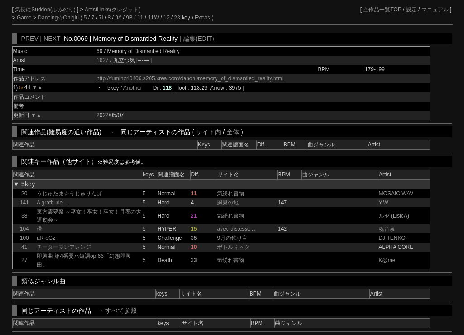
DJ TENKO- (393, 238)
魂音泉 (387, 229)
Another (132, 88)
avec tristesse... (236, 229)
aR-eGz (46, 238)
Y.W (383, 202)
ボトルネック (233, 247)
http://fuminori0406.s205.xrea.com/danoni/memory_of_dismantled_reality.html (190, 78)
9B (129, 18)
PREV (30, 38)
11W (153, 18)
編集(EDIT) (198, 38)
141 (24, 202)
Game (25, 18)
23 (177, 18)
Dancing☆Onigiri (59, 18)
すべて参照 (121, 310)
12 (166, 18)
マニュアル (435, 9)
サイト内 (208, 132)
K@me (387, 260)
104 (24, 229)
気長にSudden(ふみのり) (46, 9)
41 (24, 247)
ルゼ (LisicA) (394, 216)
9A (118, 18)
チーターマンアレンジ (64, 247)
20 (24, 193)
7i (101, 18)
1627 (103, 60)
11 (140, 18)
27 (24, 260)
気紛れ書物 (230, 193)
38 (24, 216)
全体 (233, 132)
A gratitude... (52, 202)
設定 (411, 9)
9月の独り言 (232, 238)
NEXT (52, 38)
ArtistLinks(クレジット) (112, 9)
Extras (202, 18)
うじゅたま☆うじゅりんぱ (69, 193)
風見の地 (228, 202)
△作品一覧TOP (382, 9)
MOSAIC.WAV (396, 193)
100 (24, 238)
